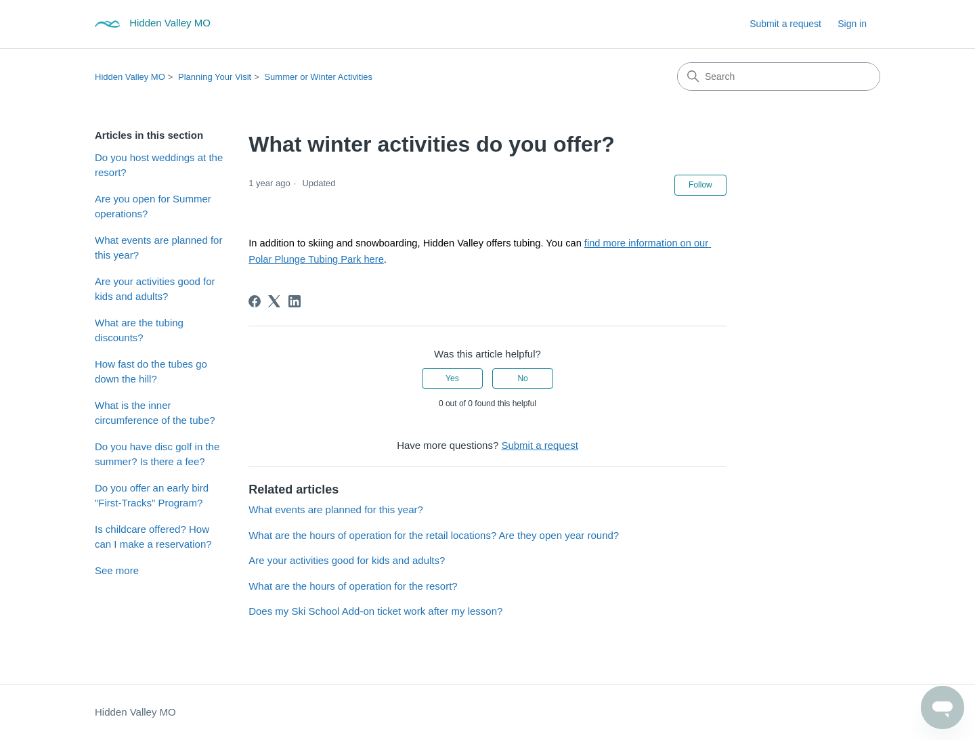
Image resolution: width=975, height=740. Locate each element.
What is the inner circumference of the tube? (155, 413)
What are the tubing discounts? (139, 330)
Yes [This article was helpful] (452, 378)
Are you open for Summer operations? (153, 206)
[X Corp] (274, 301)
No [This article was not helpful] (522, 378)
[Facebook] (254, 301)
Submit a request (785, 23)
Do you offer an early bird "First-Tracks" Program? (152, 495)
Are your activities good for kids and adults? (155, 289)
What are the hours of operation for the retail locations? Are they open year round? (433, 535)
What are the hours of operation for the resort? (353, 586)
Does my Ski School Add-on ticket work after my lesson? (375, 611)
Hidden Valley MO (130, 77)
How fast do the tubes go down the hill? (151, 371)
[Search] (779, 76)
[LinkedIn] (294, 301)
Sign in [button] (852, 23)
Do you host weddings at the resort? (159, 165)
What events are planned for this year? (158, 247)
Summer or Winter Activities (318, 77)
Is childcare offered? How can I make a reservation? (153, 536)
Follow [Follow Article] (700, 185)
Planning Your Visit (214, 77)
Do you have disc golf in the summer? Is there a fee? (157, 454)
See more (117, 570)
